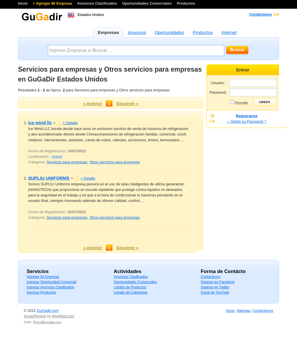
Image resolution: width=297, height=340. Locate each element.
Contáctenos (260, 14)
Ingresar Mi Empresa (43, 277)
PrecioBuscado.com (47, 322)
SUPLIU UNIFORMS (49, 178)
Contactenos (262, 310)
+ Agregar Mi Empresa (53, 3)
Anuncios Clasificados (97, 3)
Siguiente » (127, 103)
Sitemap (243, 310)
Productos (186, 3)
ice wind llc (40, 122)
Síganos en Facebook (218, 282)
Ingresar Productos (41, 292)
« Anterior (92, 103)
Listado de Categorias (131, 292)
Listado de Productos (130, 287)
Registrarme (247, 116)
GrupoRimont (35, 316)
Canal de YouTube (215, 292)
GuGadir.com (48, 310)
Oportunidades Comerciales (147, 3)
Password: (218, 92)
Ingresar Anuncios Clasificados (50, 287)
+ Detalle (70, 123)
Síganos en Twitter (215, 287)
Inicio (23, 3)
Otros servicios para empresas (114, 162)
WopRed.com (63, 316)
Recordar (241, 102)
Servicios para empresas (66, 162)
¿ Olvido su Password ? (246, 121)
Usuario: (218, 83)
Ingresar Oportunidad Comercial (51, 282)
